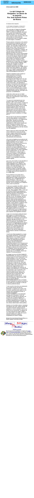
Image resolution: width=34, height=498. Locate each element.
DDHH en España (17, 329)
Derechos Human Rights (16, 332)
